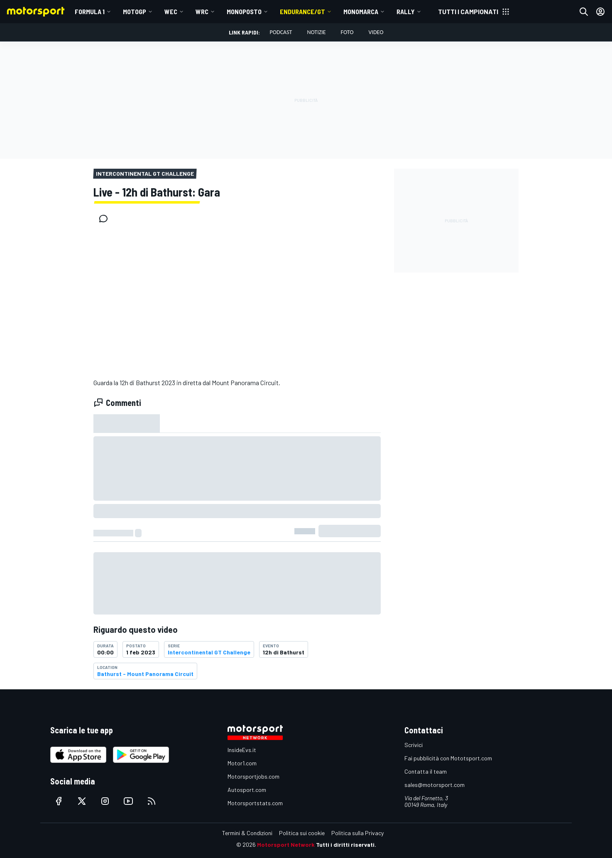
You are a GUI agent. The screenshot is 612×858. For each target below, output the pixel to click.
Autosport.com (247, 789)
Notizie (316, 32)
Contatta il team (425, 771)
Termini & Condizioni (247, 832)
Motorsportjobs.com (253, 776)
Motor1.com (242, 763)
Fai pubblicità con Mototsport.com (448, 758)
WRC (202, 11)
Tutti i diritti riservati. (346, 844)
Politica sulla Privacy (357, 832)
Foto (347, 32)
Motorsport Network (286, 844)
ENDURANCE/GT (302, 11)
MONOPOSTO (244, 11)
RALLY (406, 11)
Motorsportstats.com (255, 802)
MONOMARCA (360, 11)
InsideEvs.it (242, 749)
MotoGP (134, 11)
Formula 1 (90, 11)
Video (375, 32)
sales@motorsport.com (434, 784)
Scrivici (413, 744)
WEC (170, 11)
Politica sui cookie (302, 832)
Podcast (281, 32)
